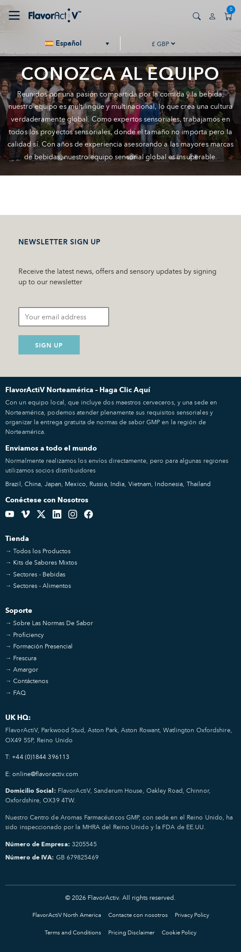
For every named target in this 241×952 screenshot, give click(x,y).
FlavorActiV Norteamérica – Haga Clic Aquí (77, 390)
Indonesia (169, 484)
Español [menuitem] (69, 43)
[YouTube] (9, 513)
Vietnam (140, 484)
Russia (98, 484)
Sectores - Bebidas (39, 574)
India (117, 484)
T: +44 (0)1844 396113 (37, 757)
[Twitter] (41, 513)
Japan (53, 484)
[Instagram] (72, 513)
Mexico (75, 484)
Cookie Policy (179, 932)
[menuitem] (77, 43)
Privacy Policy (192, 915)
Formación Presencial (43, 646)
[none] (77, 43)
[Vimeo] (25, 513)
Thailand (199, 484)
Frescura (24, 658)
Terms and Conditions (73, 932)
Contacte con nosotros (138, 915)
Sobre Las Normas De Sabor (53, 623)
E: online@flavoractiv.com (41, 774)
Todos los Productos (42, 551)
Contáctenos (30, 681)
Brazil (13, 484)
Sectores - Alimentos (42, 585)
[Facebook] (88, 513)
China (33, 484)
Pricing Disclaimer (131, 932)
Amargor (25, 669)
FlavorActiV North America (66, 915)
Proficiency (28, 635)
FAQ (19, 692)
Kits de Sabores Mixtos (45, 562)
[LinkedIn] (57, 513)
